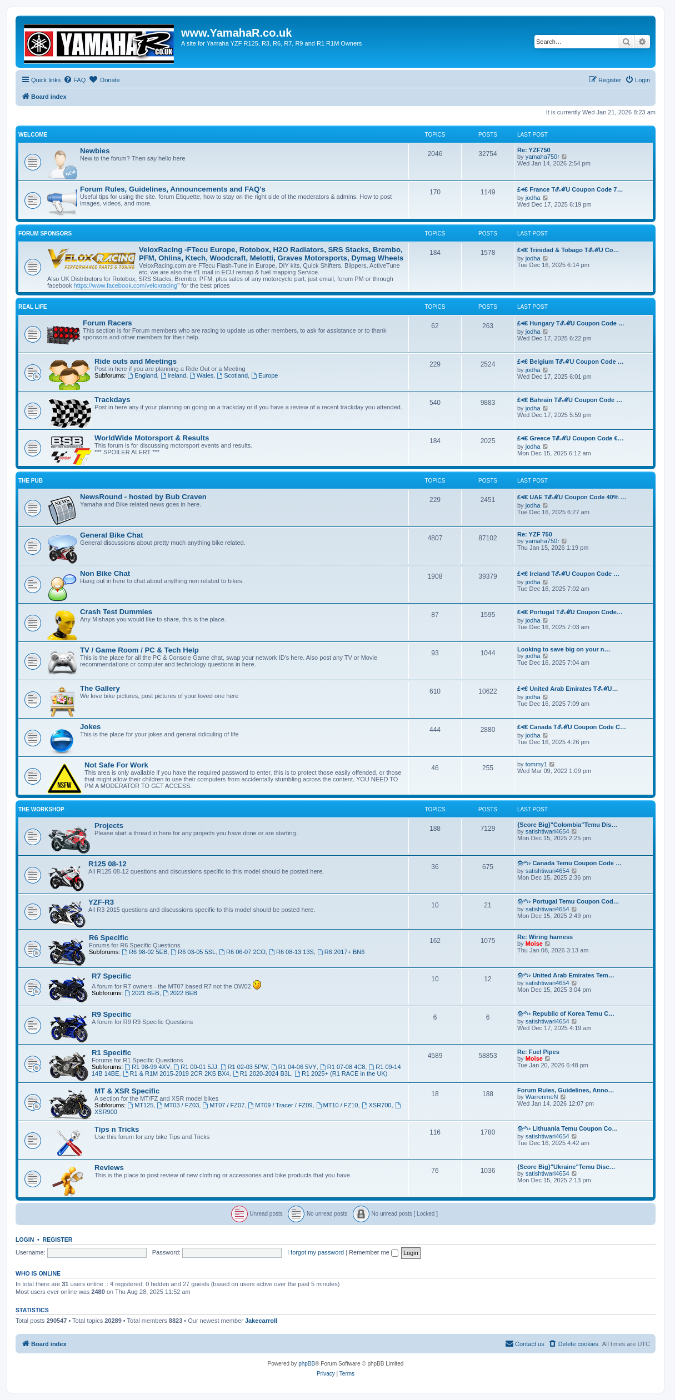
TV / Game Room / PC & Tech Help (139, 650)
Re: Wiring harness (545, 937)
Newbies (95, 151)
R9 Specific (111, 1014)
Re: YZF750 (534, 150)
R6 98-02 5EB (144, 952)
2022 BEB (180, 993)
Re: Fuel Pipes (538, 1051)
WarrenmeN (542, 1096)
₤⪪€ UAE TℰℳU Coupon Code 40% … (572, 497)
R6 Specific (108, 938)
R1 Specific (111, 1052)
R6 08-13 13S (291, 952)
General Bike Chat (111, 535)
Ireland (173, 375)
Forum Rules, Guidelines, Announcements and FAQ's (173, 189)
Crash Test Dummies (116, 612)
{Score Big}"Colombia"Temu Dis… (567, 824)
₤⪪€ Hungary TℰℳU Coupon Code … (570, 323)
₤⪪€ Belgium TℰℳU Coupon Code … (570, 361)
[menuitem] (74, 80)
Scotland (232, 375)
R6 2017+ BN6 (340, 952)
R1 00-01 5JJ (195, 1066)
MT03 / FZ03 (178, 1105)
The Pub (30, 481)
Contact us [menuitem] (524, 1343)
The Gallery (100, 688)
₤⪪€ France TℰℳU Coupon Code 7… (570, 189)
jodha (533, 197)
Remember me (373, 1252)
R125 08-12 (107, 864)
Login (25, 1239)
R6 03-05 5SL (193, 952)
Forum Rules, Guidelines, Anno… (565, 1090)
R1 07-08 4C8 (342, 1066)
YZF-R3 (101, 902)
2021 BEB (141, 993)
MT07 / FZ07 (223, 1105)
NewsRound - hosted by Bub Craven (143, 497)
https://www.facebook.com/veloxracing (125, 285)
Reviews (109, 1167)
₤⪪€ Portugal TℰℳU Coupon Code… (570, 612)
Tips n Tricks (116, 1129)
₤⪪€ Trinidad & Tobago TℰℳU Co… (568, 250)
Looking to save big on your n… (563, 649)
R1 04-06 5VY (294, 1066)
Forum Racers (107, 323)
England (142, 375)
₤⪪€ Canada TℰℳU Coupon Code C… (571, 727)
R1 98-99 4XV (147, 1066)
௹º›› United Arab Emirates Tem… (565, 975)
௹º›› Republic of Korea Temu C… (565, 1013)
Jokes (90, 726)
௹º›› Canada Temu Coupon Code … (569, 863)
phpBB (306, 1364)
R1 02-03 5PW (244, 1066)
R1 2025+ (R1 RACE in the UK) (340, 1073)
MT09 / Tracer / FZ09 (280, 1105)
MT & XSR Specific (126, 1091)
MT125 (140, 1105)
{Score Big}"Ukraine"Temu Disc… (566, 1166)
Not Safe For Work (116, 765)
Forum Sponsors (45, 233)
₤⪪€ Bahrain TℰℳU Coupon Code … (569, 400)
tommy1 (536, 764)
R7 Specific (111, 976)
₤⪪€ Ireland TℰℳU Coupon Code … (568, 573)
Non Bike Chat (105, 573)
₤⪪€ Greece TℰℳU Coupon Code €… (570, 438)
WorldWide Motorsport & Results (151, 438)
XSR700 (377, 1105)
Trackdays (112, 399)
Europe (264, 375)
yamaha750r (542, 156)
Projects (108, 825)
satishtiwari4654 (547, 831)
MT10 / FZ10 (337, 1105)
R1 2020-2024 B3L (262, 1073)
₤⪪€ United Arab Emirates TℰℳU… (567, 688)
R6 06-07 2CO (242, 952)
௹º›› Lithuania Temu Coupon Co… (567, 1128)
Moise (534, 943)
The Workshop (41, 809)
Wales (201, 375)
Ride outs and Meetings (135, 361)
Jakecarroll (261, 1320)
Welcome (32, 135)
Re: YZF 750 (534, 534)
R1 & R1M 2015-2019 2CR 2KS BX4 (176, 1073)
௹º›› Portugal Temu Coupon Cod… (568, 901)
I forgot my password (315, 1252)
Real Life (32, 307)
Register (58, 1239)
